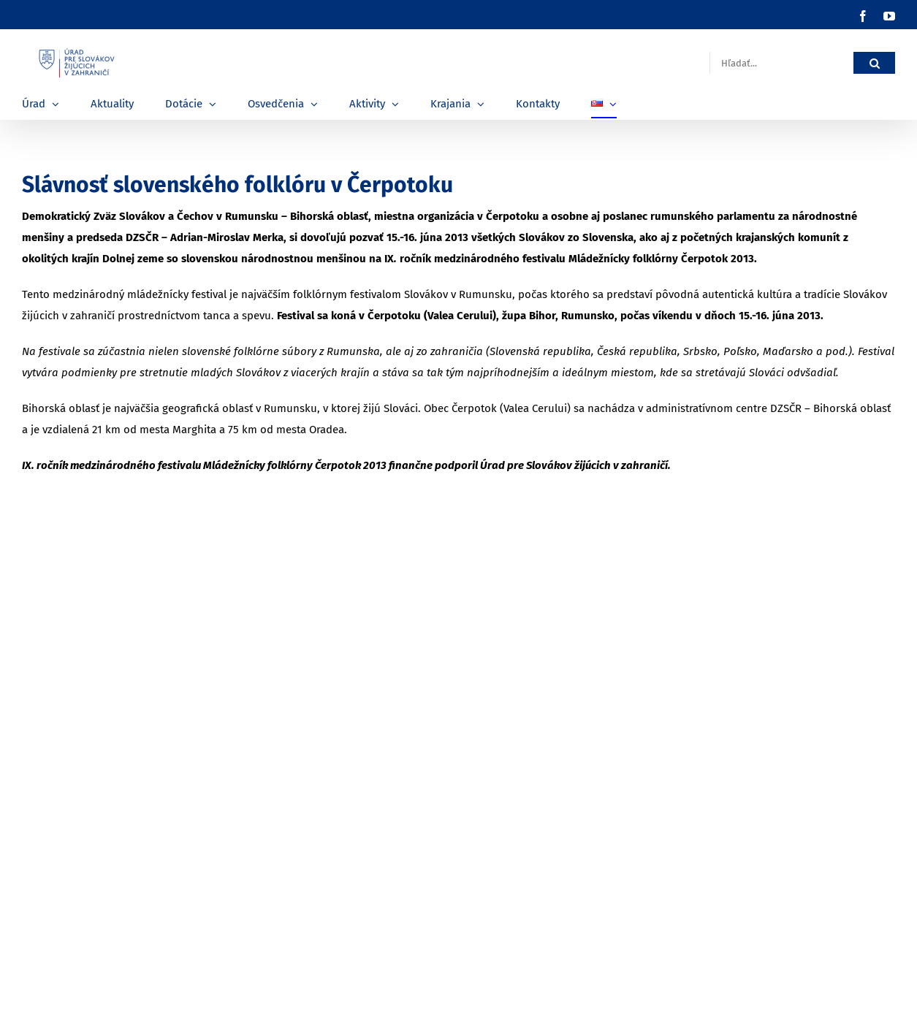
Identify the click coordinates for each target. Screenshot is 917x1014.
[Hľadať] (874, 63)
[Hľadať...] (781, 63)
